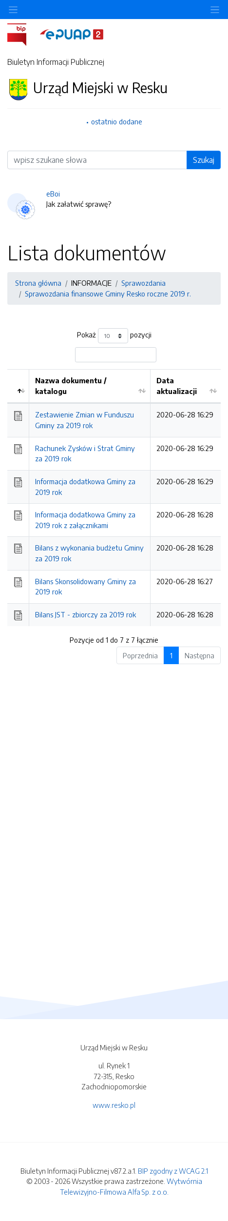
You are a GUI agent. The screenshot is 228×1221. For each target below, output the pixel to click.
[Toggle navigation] (214, 9)
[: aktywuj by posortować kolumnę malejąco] (18, 386)
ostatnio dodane (116, 121)
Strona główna (38, 282)
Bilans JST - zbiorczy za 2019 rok (85, 614)
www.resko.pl (114, 1105)
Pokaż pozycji (114, 335)
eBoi (53, 193)
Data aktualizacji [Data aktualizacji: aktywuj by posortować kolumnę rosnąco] (176, 385)
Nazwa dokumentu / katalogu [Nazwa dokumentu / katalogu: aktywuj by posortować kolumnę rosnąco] (71, 385)
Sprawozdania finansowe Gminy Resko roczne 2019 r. (108, 293)
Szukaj (203, 160)
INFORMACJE (91, 282)
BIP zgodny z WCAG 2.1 (173, 1170)
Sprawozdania (143, 282)
